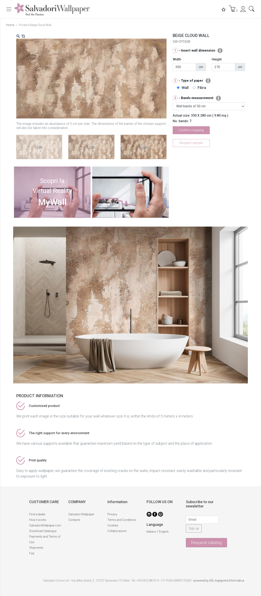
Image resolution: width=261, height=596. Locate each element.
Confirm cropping (191, 130)
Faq (31, 553)
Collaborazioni (116, 531)
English (164, 531)
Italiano (151, 531)
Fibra (202, 87)
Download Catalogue (42, 531)
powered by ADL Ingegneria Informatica (218, 580)
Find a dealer (37, 514)
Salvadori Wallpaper (81, 514)
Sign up (194, 528)
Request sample (191, 143)
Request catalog (206, 542)
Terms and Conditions (121, 520)
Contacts (74, 520)
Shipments (36, 547)
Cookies (112, 525)
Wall (185, 87)
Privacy (112, 514)
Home (10, 25)
